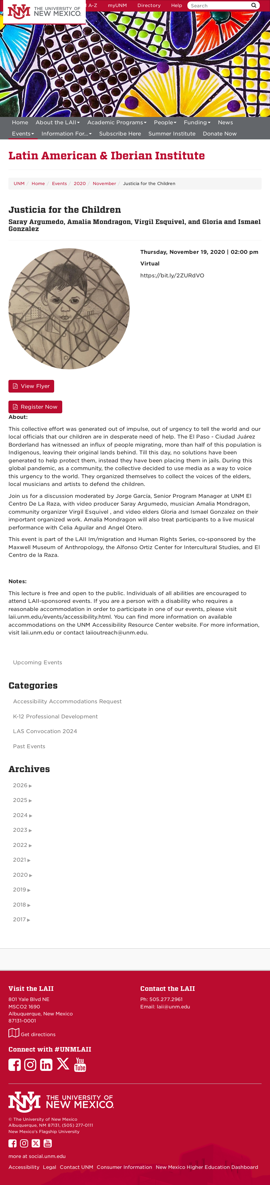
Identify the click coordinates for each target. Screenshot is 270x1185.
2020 (80, 183)
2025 (20, 800)
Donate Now (220, 134)
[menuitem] (20, 122)
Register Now (35, 407)
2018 (19, 905)
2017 (19, 919)
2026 (20, 785)
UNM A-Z (86, 5)
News (225, 122)
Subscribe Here (120, 134)
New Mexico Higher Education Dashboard (207, 1167)
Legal (49, 1167)
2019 (19, 890)
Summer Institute (171, 134)
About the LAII (58, 123)
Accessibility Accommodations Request (67, 701)
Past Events (29, 746)
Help (176, 5)
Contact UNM (76, 1167)
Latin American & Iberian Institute (106, 156)
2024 (20, 815)
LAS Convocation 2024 (45, 731)
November (104, 183)
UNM (19, 183)
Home (20, 122)
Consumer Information (124, 1167)
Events (23, 135)
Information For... (66, 135)
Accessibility (23, 1167)
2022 (20, 845)
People (165, 123)
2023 (20, 830)
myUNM (117, 5)
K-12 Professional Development (55, 716)
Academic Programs (117, 123)
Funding (197, 123)
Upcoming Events (37, 662)
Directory (149, 5)
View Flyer (31, 386)
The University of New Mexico (44, 12)
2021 (19, 860)
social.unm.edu (47, 1156)
